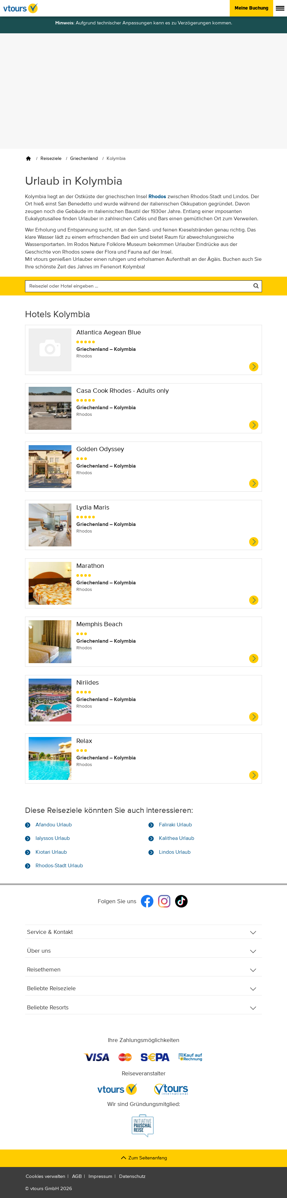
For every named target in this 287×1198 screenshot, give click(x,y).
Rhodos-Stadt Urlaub (59, 866)
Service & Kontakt (142, 932)
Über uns (142, 951)
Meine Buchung (251, 8)
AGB (77, 1176)
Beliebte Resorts (142, 1008)
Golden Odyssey (100, 449)
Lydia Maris (92, 507)
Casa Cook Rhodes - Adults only (122, 390)
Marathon (90, 566)
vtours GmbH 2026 (51, 1188)
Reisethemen (142, 970)
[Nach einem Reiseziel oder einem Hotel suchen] (143, 286)
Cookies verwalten (45, 1176)
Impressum (100, 1176)
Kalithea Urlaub (176, 838)
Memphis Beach (99, 624)
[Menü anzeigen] (280, 8)
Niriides (87, 682)
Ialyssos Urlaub (53, 838)
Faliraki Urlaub (175, 825)
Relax (84, 741)
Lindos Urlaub (175, 852)
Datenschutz (132, 1176)
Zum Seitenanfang (143, 1157)
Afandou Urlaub (54, 825)
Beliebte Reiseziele (142, 989)
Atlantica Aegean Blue (108, 332)
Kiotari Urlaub (51, 852)
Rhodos (157, 197)
